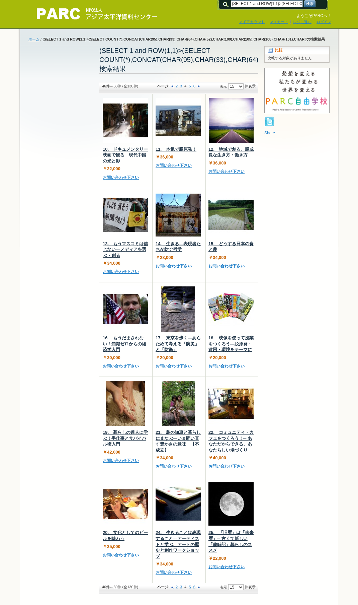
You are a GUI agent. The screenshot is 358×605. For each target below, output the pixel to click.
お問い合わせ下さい (121, 177)
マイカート (279, 22)
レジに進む (302, 22)
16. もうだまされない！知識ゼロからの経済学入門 (124, 343)
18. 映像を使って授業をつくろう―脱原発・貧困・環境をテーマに (231, 343)
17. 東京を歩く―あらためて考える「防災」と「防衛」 (178, 343)
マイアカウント (252, 22)
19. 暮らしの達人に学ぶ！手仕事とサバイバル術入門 (125, 438)
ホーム (33, 39)
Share (269, 133)
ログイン (324, 22)
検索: (227, 3)
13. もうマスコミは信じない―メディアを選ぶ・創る (125, 249)
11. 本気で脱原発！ (176, 149)
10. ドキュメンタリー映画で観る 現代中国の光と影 (125, 155)
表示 (223, 86)
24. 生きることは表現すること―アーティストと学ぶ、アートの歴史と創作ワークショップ (178, 544)
